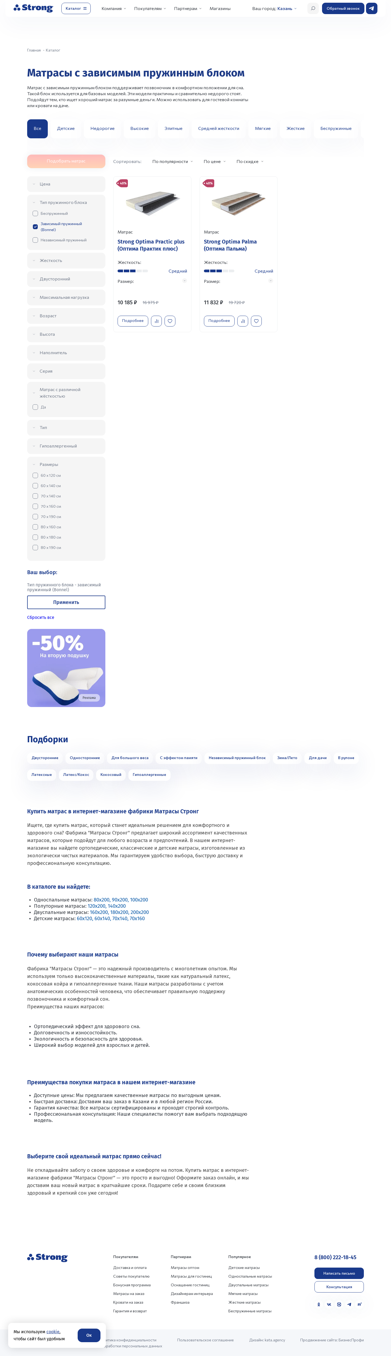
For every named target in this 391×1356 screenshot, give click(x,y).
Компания (112, 8)
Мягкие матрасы (243, 1293)
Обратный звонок (343, 8)
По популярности (170, 161)
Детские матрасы (244, 1267)
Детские (66, 128)
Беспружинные (336, 128)
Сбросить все (40, 617)
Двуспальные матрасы (248, 1285)
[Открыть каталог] (76, 8)
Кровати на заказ (128, 1302)
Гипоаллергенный (58, 445)
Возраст (48, 315)
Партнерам (185, 8)
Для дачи (318, 757)
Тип (43, 427)
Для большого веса (130, 757)
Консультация (339, 1286)
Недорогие (102, 128)
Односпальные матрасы (250, 1276)
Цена (45, 183)
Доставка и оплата (130, 1267)
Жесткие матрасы (244, 1302)
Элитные (173, 128)
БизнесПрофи (351, 1340)
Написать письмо (339, 1273)
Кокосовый (110, 774)
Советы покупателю (131, 1276)
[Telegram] (349, 1304)
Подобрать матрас (66, 160)
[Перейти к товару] (152, 257)
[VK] (329, 1304)
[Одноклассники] (318, 1304)
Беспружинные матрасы (250, 1311)
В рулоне (346, 757)
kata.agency (275, 1340)
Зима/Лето (287, 757)
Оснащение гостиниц (190, 1285)
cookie (52, 1331)
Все (37, 128)
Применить (66, 602)
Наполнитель (53, 352)
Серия (46, 370)
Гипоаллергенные (149, 774)
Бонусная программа (132, 1285)
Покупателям (148, 8)
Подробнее (134, 326)
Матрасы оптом (185, 1267)
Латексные (41, 774)
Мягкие (263, 128)
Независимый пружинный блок (237, 757)
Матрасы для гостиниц (191, 1276)
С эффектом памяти (178, 757)
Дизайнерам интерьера (192, 1293)
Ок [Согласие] (89, 1335)
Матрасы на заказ (128, 1293)
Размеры (49, 464)
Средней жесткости (218, 128)
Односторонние (85, 757)
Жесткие (295, 128)
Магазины (220, 8)
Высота (47, 334)
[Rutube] (359, 1304)
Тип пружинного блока (63, 202)
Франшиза (180, 1302)
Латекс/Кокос (76, 774)
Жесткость (51, 260)
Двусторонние (44, 757)
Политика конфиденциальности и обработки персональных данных (130, 1343)
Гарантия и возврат (130, 1311)
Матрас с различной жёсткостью (60, 392)
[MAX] (339, 1304)
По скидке (247, 161)
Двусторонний (55, 278)
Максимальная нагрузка (64, 297)
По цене (212, 161)
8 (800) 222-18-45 (335, 1257)
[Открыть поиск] (313, 8)
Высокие (139, 128)
